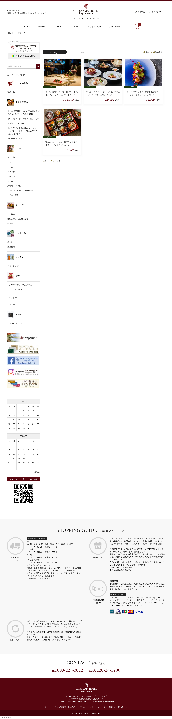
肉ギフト (11, 176)
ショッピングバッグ (15, 323)
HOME (10, 33)
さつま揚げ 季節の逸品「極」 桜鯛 (23, 119)
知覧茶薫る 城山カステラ (18, 219)
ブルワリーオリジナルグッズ (19, 285)
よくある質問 (5, 717)
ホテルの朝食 (13, 195)
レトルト (11, 181)
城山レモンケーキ (14, 138)
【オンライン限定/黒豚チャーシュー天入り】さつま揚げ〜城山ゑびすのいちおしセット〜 (23, 131)
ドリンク (11, 172)
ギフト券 (11, 304)
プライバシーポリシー (87, 707)
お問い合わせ (122, 707)
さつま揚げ (12, 157)
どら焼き (11, 214)
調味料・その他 (14, 186)
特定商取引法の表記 (67, 707)
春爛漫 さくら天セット (17, 123)
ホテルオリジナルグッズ (17, 289)
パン (9, 162)
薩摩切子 (11, 242)
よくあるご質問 (106, 707)
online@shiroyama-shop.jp (105, 702)
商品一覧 (11, 92)
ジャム (10, 167)
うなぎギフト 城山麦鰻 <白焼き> (21, 190)
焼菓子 (10, 223)
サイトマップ (50, 707)
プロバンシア (13, 266)
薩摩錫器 (11, 247)
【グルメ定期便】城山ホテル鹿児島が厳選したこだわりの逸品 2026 (23, 112)
